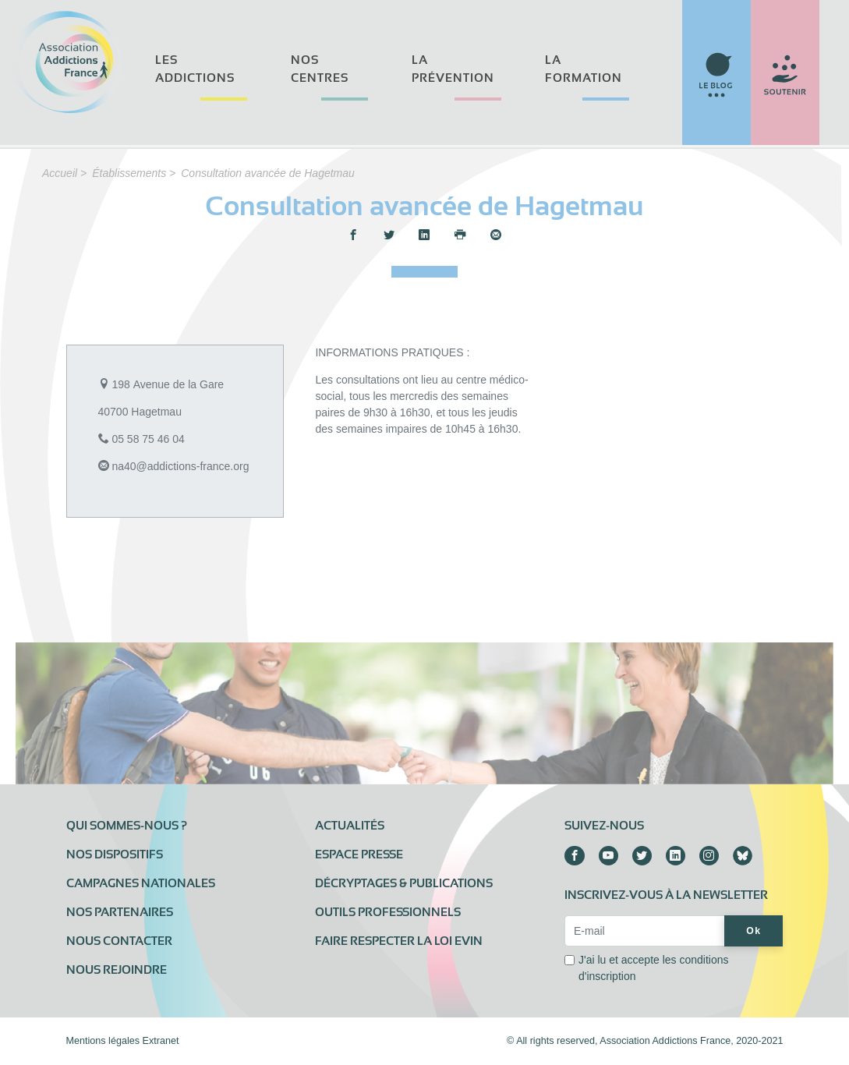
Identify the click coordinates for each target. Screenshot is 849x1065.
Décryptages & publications (404, 883)
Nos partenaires (119, 912)
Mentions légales (103, 1040)
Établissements (129, 173)
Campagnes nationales (140, 883)
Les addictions (195, 69)
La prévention (453, 69)
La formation (583, 69)
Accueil (59, 173)
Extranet (161, 1040)
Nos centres (319, 69)
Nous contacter (119, 941)
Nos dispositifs (114, 854)
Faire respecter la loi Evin (399, 941)
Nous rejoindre (116, 970)
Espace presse (359, 854)
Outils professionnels (388, 912)
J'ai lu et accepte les (653, 968)
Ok (753, 930)
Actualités (349, 826)
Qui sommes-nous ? (126, 826)
